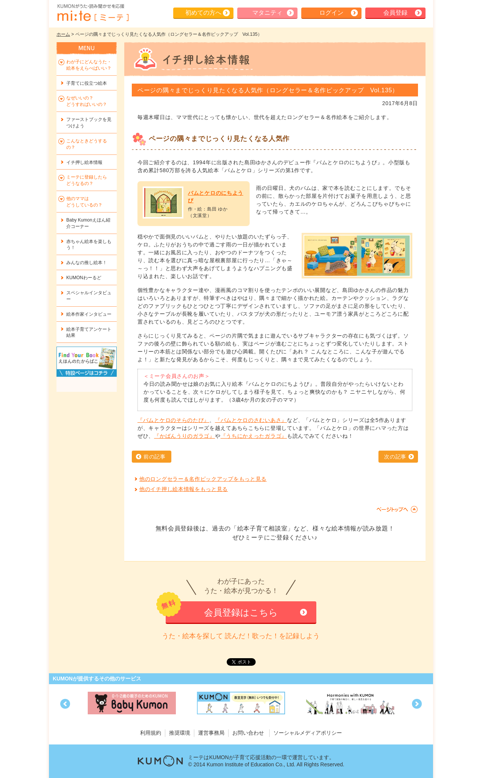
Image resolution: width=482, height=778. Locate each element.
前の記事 (154, 457)
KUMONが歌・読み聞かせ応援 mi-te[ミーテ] (92, 13)
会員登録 (395, 12)
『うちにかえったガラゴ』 (254, 436)
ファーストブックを (88, 122)
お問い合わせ (248, 733)
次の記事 (395, 457)
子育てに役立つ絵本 (86, 83)
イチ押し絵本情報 (84, 162)
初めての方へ (203, 12)
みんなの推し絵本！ (86, 262)
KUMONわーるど (83, 277)
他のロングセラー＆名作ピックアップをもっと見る (203, 479)
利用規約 (150, 733)
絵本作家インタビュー (88, 314)
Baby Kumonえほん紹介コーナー (88, 223)
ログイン (331, 12)
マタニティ (267, 12)
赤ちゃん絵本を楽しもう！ (88, 245)
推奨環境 (179, 733)
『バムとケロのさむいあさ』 (251, 420)
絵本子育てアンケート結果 (88, 332)
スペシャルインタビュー (88, 296)
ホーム (63, 34)
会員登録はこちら (241, 612)
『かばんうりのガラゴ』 (184, 436)
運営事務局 (211, 733)
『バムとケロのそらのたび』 (173, 420)
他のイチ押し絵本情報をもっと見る (183, 489)
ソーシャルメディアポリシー (307, 733)
